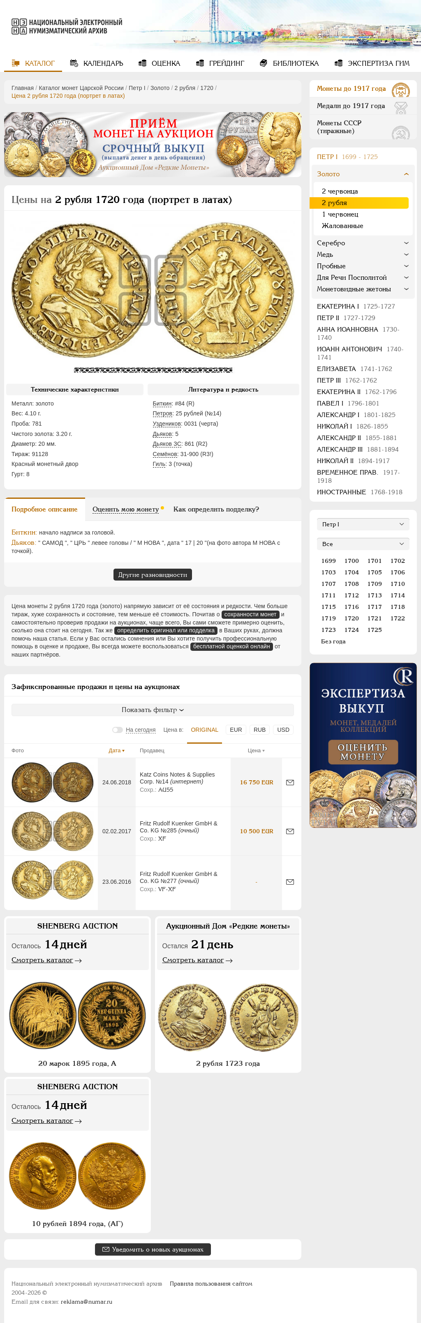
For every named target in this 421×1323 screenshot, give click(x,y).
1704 (351, 572)
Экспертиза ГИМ (377, 63)
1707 (328, 584)
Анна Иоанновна (358, 333)
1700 (351, 561)
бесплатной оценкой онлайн (231, 646)
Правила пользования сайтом (211, 1283)
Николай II (353, 460)
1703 (328, 572)
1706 (397, 572)
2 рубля (185, 88)
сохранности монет (250, 614)
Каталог (39, 63)
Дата (115, 750)
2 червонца (340, 191)
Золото (160, 88)
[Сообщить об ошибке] (290, 782)
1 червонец (340, 214)
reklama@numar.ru (86, 1301)
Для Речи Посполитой (352, 277)
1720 (206, 88)
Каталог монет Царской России (81, 88)
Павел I (348, 403)
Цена (254, 750)
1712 (351, 595)
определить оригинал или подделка (166, 630)
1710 (397, 584)
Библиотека (295, 63)
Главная (23, 88)
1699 (328, 561)
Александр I (356, 414)
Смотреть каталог (42, 960)
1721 (374, 618)
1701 (374, 561)
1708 (351, 584)
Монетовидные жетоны (354, 289)
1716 (351, 607)
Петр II (346, 317)
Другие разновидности (152, 574)
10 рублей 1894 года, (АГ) (77, 1223)
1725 (374, 630)
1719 (328, 618)
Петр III (347, 380)
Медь (325, 254)
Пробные (331, 266)
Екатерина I (356, 306)
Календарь (102, 63)
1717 (374, 607)
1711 (328, 595)
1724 (351, 630)
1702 (397, 561)
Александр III (358, 449)
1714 (397, 595)
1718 (397, 607)
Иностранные (359, 492)
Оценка (165, 63)
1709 (374, 584)
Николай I (352, 426)
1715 (328, 607)
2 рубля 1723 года (228, 1063)
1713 (374, 595)
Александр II (357, 437)
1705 (374, 572)
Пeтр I (137, 88)
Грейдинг (225, 63)
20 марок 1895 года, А (77, 1063)
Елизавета (354, 368)
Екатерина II (357, 391)
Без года (333, 641)
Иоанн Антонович (360, 353)
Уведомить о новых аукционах (158, 1249)
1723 (328, 630)
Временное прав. (358, 476)
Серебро (331, 243)
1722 (397, 618)
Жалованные (342, 226)
